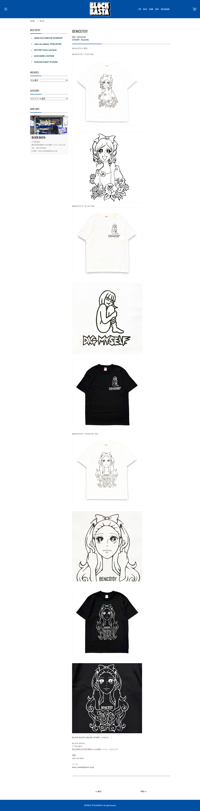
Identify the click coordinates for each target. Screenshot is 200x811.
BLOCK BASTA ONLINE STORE (86, 737)
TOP (139, 9)
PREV (142, 791)
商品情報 (85, 39)
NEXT (99, 791)
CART (157, 9)
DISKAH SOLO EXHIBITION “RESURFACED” (48, 38)
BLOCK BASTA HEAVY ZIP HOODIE (46, 62)
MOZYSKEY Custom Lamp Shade (45, 49)
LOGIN (151, 9)
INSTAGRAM (165, 9)
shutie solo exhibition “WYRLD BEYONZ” (48, 44)
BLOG (145, 9)
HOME (32, 21)
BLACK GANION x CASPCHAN (44, 56)
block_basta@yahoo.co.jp (83, 767)
